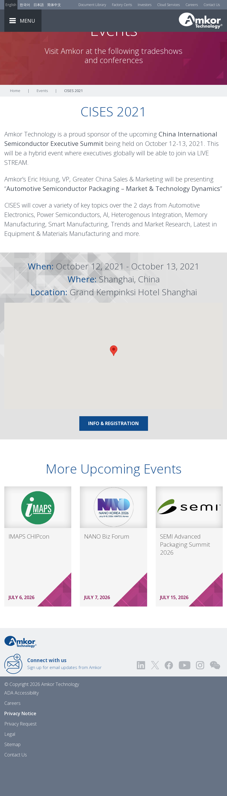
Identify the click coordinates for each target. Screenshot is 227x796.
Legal (9, 766)
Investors (144, 4)
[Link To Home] (201, 20)
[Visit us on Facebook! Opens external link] (168, 697)
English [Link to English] (10, 4)
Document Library (92, 4)
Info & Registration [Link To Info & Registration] (113, 455)
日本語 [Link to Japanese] (38, 4)
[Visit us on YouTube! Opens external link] (184, 697)
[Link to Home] (20, 673)
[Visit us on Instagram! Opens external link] (200, 697)
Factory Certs (122, 4)
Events (42, 122)
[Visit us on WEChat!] (215, 697)
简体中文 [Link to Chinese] (54, 4)
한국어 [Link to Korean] (25, 4)
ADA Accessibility (21, 724)
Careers (191, 4)
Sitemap (12, 776)
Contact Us (212, 4)
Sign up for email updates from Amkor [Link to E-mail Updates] (64, 695)
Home (15, 122)
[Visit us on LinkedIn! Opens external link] (141, 697)
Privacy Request (20, 755)
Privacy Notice (20, 745)
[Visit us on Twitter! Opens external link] (155, 697)
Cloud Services (168, 4)
